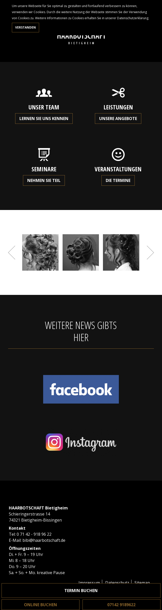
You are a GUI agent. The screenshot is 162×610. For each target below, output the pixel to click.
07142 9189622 (121, 604)
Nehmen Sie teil (44, 180)
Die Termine (118, 180)
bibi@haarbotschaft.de (43, 540)
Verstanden (25, 27)
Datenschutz (117, 582)
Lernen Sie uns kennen (43, 118)
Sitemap (142, 582)
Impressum (89, 582)
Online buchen (40, 604)
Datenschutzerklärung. (133, 18)
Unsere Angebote (118, 118)
